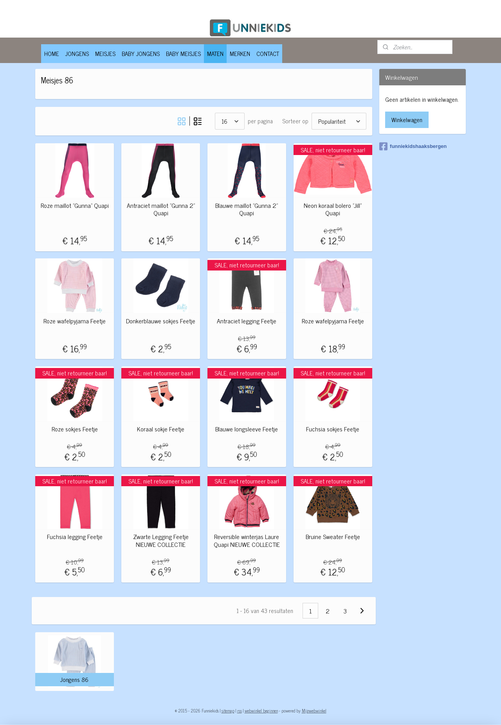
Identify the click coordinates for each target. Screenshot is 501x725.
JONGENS (77, 53)
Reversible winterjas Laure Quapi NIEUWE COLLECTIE (246, 540)
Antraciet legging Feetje (246, 321)
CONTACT (267, 53)
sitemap (228, 710)
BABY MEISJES (183, 53)
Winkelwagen (406, 119)
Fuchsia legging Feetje (74, 536)
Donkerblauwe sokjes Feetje (160, 321)
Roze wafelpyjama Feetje (74, 321)
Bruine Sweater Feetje (332, 536)
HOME (51, 53)
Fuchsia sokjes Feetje (332, 429)
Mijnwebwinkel (314, 710)
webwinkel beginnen (261, 710)
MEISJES (105, 53)
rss (239, 710)
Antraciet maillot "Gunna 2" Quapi (160, 209)
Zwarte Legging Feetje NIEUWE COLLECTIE (160, 540)
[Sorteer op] (339, 121)
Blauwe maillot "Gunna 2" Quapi (246, 209)
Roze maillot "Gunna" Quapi (74, 205)
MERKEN (240, 53)
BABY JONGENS (141, 53)
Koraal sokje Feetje (160, 429)
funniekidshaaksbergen (413, 146)
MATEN (215, 53)
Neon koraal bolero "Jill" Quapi (333, 209)
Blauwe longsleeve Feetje (246, 429)
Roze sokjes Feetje (74, 429)
